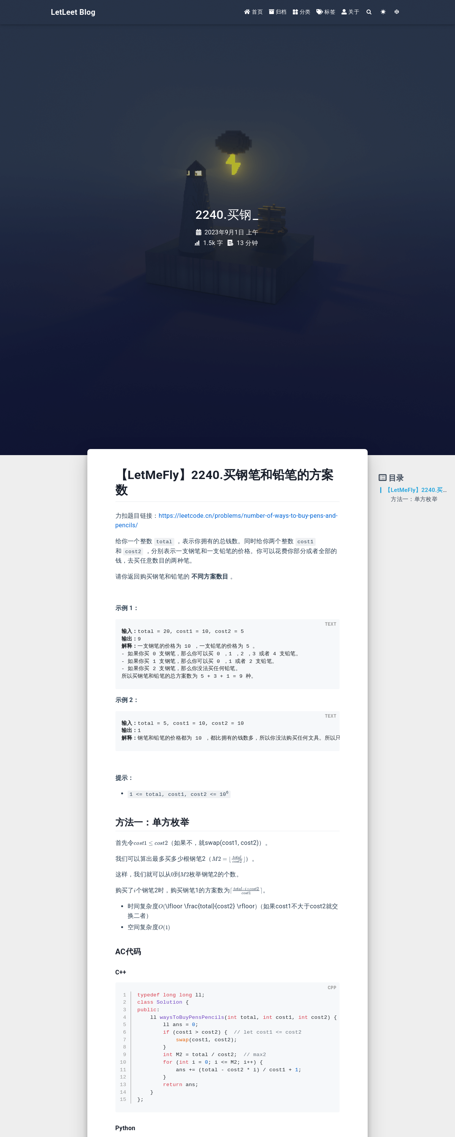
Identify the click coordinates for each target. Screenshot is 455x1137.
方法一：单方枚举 (414, 499)
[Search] (369, 12)
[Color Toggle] (383, 12)
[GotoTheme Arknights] (397, 12)
